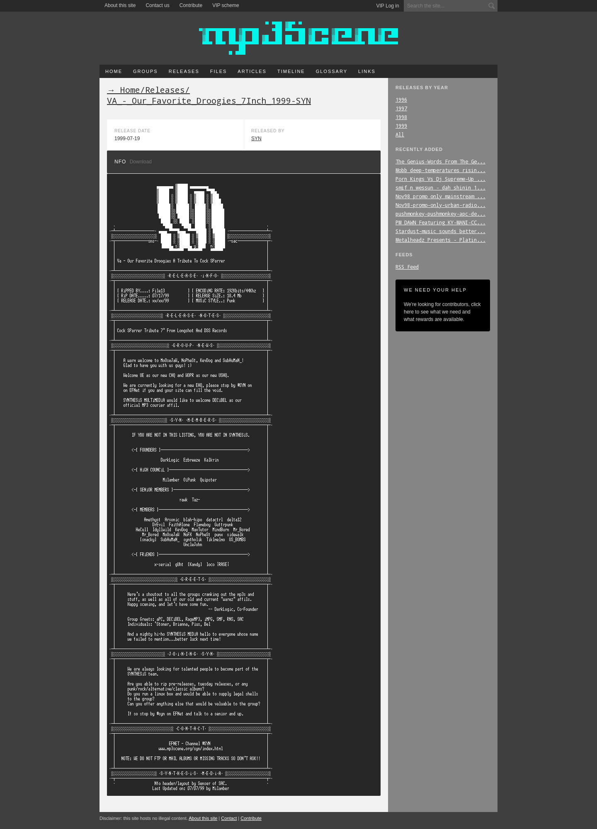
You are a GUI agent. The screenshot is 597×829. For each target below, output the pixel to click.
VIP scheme (225, 5)
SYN (256, 138)
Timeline (291, 71)
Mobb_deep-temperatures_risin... (440, 170)
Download (141, 162)
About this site (120, 5)
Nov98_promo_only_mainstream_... (440, 196)
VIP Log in (387, 6)
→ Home (123, 89)
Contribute (191, 5)
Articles (252, 71)
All (400, 134)
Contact (229, 818)
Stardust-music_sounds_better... (440, 231)
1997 (401, 108)
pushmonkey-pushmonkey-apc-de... (440, 213)
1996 (401, 99)
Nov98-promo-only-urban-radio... (440, 205)
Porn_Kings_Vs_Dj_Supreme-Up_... (440, 178)
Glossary (331, 71)
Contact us (157, 5)
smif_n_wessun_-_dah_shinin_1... (440, 187)
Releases (184, 71)
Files (218, 71)
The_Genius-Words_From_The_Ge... (440, 161)
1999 (401, 125)
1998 (401, 117)
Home (113, 71)
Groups (145, 71)
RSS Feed (407, 266)
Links (367, 71)
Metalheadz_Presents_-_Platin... (440, 239)
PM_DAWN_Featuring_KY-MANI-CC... (440, 222)
